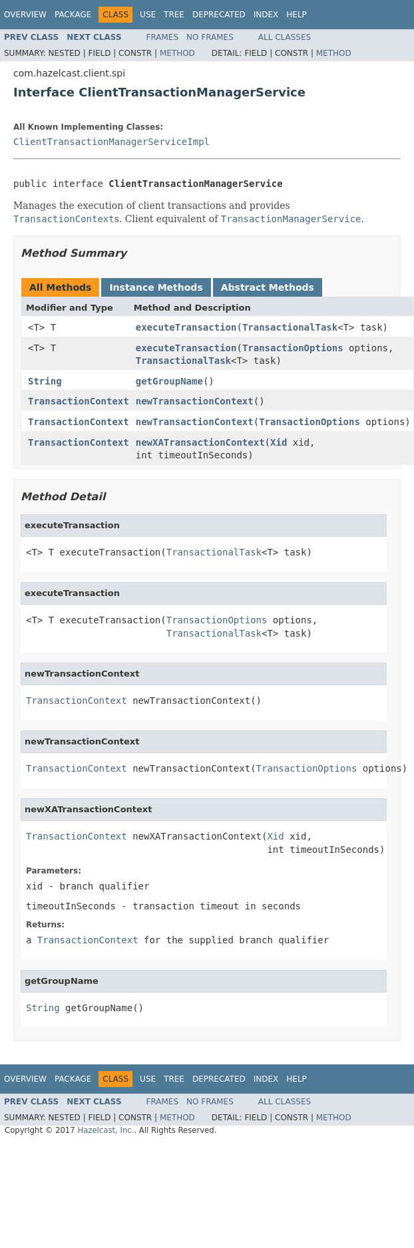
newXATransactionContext (200, 442)
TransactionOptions (292, 348)
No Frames (210, 37)
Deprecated (219, 14)
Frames (162, 37)
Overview (25, 14)
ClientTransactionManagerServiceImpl (111, 141)
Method (177, 53)
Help (296, 14)
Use (148, 14)
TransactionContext (78, 401)
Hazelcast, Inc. (105, 1130)
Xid (278, 442)
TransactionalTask (289, 327)
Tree (174, 14)
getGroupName (169, 381)
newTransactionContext (195, 401)
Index (266, 14)
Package (73, 14)
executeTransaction (186, 327)
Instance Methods (155, 287)
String (45, 381)
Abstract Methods (267, 287)
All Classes (284, 37)
